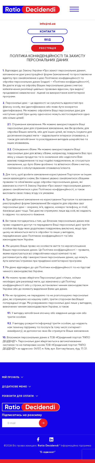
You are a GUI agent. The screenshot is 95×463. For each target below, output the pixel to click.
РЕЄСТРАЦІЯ (47, 48)
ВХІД (47, 39)
